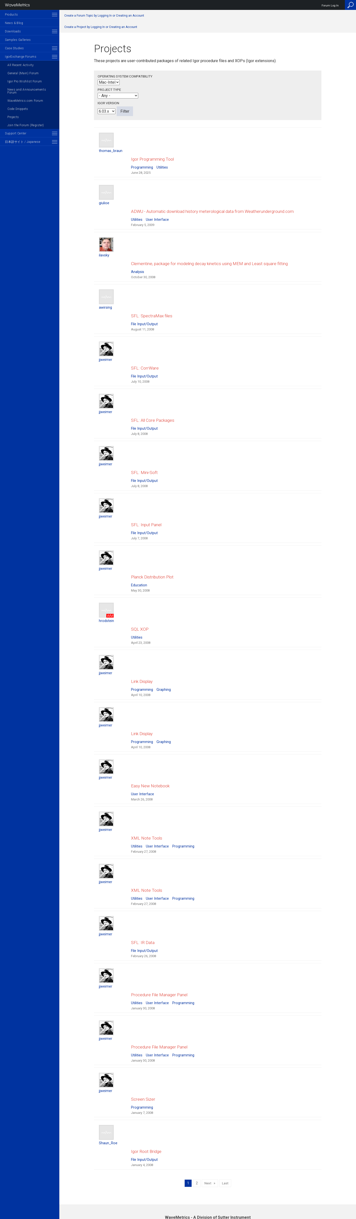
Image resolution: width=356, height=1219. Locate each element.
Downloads (13, 31)
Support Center (15, 133)
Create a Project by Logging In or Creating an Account (100, 27)
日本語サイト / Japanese (22, 142)
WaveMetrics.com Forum (25, 100)
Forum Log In (330, 5)
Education (139, 541)
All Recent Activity (20, 65)
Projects (13, 117)
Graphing (163, 635)
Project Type (109, 90)
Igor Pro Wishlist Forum (24, 81)
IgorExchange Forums (20, 56)
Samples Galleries (18, 40)
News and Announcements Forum (26, 91)
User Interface (157, 210)
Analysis (137, 257)
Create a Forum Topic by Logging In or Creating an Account (104, 15)
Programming (142, 162)
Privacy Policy (207, 1198)
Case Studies (14, 48)
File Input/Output (144, 304)
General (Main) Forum (23, 73)
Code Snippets (17, 109)
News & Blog (14, 23)
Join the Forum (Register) (25, 125)
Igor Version (108, 103)
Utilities (162, 162)
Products (11, 14)
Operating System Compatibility (125, 76)
